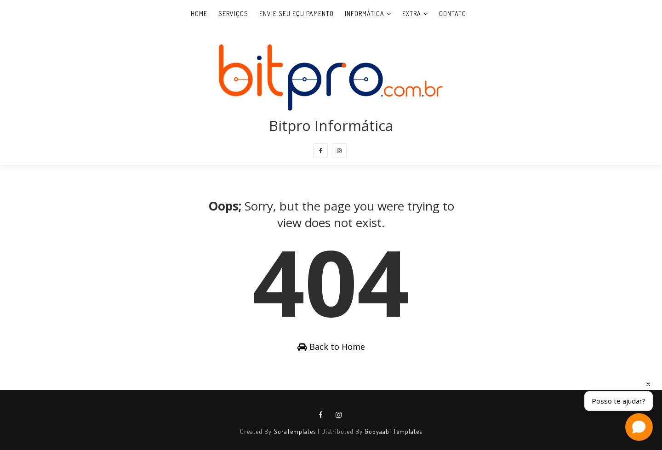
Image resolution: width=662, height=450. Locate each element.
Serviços (233, 13)
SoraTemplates (295, 431)
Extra (411, 13)
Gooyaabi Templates (393, 431)
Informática (364, 13)
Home (199, 13)
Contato (452, 13)
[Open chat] (639, 427)
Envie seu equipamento (296, 13)
